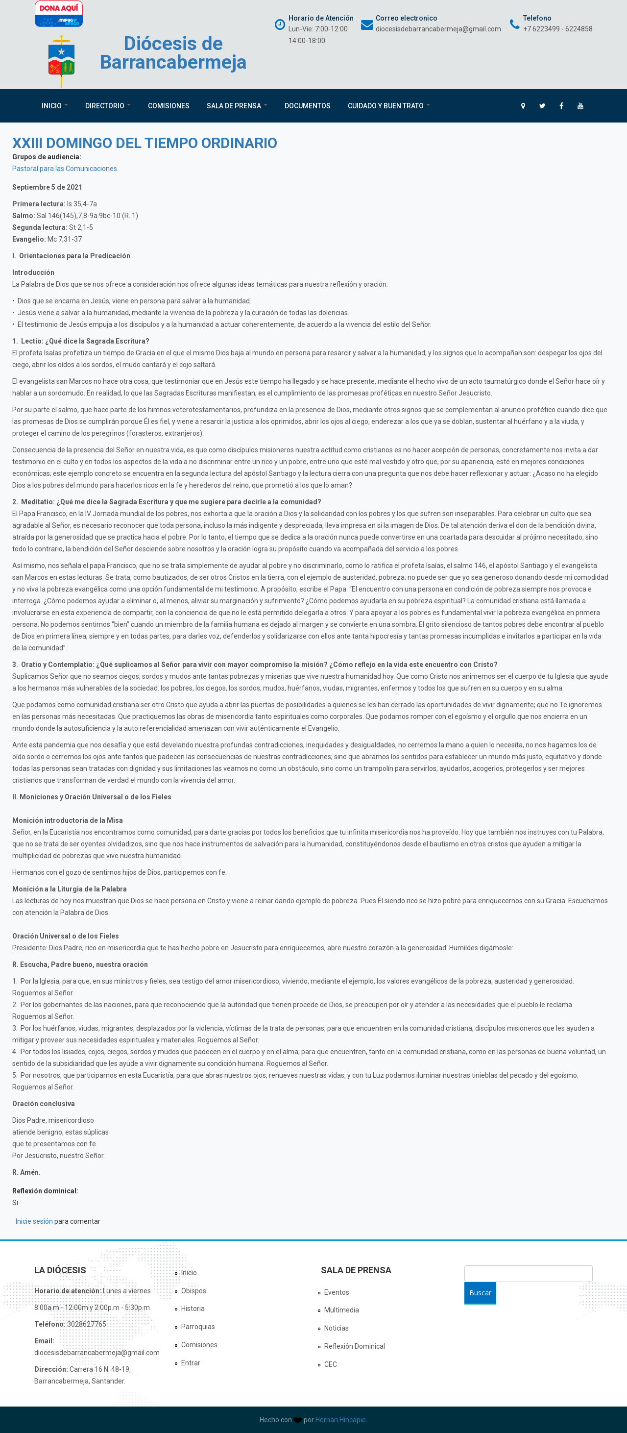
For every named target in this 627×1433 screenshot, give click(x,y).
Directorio (108, 106)
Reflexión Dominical (354, 1346)
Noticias (336, 1328)
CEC (330, 1364)
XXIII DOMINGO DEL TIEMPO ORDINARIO (144, 142)
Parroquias (198, 1327)
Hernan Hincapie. (341, 1420)
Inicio (55, 106)
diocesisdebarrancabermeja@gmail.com (438, 29)
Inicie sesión (34, 1221)
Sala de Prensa (237, 106)
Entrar (190, 1363)
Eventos (336, 1292)
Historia (193, 1308)
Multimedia (341, 1310)
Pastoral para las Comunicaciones (64, 169)
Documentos (308, 106)
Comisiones (169, 106)
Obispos (193, 1291)
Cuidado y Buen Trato (389, 106)
